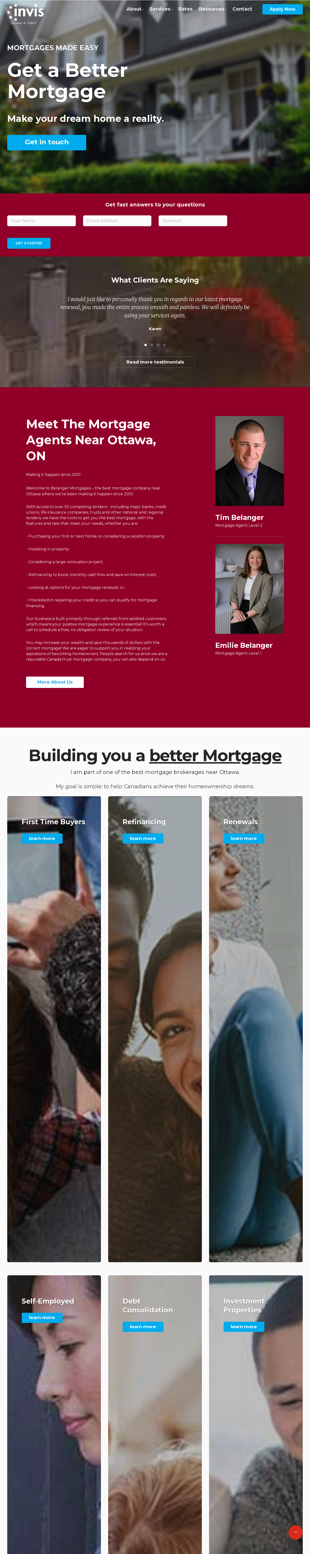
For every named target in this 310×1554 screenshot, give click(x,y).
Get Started (28, 243)
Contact (242, 9)
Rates (185, 9)
